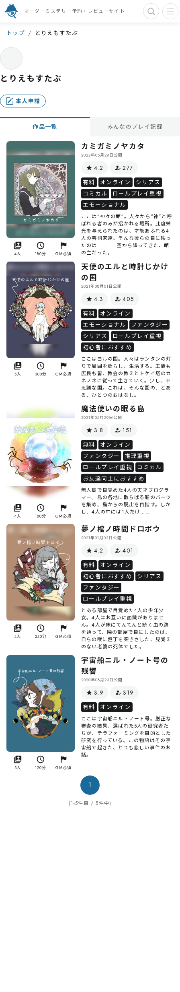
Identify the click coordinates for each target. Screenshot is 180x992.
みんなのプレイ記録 (135, 127)
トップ (15, 33)
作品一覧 (45, 127)
